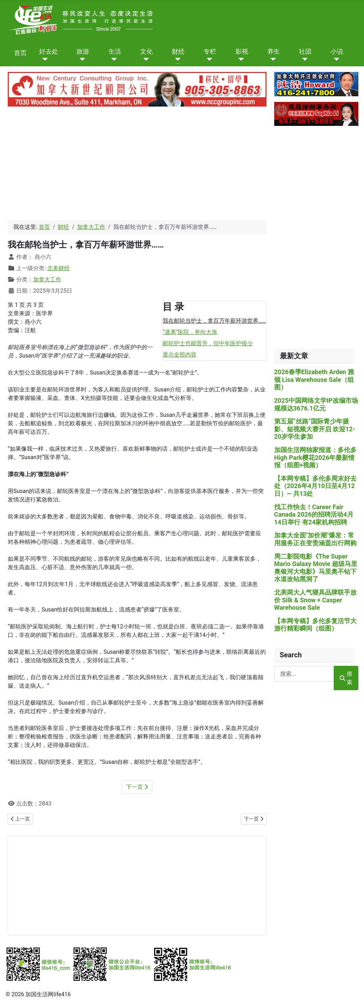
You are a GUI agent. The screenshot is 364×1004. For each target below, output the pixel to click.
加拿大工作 (47, 279)
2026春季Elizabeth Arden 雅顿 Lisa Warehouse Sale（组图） (314, 379)
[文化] (144, 59)
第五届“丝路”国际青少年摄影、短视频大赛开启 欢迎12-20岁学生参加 (314, 429)
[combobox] (304, 674)
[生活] (112, 59)
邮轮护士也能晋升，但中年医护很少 (208, 343)
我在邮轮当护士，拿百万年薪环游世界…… (214, 320)
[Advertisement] (136, 165)
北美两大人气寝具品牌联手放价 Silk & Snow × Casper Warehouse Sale (315, 600)
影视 (242, 52)
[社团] (303, 59)
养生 (273, 52)
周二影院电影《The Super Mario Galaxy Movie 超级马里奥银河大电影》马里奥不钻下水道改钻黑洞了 (315, 568)
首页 (20, 53)
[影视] (240, 59)
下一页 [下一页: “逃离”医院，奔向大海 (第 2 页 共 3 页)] (137, 787)
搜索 (346, 678)
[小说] (335, 59)
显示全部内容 (179, 354)
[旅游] (80, 59)
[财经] (176, 59)
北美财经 (58, 268)
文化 (146, 52)
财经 (178, 52)
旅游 (82, 52)
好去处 (48, 52)
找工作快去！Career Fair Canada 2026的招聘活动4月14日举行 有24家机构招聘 (313, 514)
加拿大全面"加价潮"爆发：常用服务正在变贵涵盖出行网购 (315, 539)
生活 (114, 52)
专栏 (209, 52)
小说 (337, 52)
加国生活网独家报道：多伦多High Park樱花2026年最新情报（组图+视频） (315, 457)
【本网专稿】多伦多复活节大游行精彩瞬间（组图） (315, 624)
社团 (305, 52)
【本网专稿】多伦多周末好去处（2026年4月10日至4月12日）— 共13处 (315, 486)
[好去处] (43, 59)
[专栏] (207, 59)
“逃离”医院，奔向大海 (190, 332)
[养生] (271, 59)
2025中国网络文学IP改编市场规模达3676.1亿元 (316, 404)
